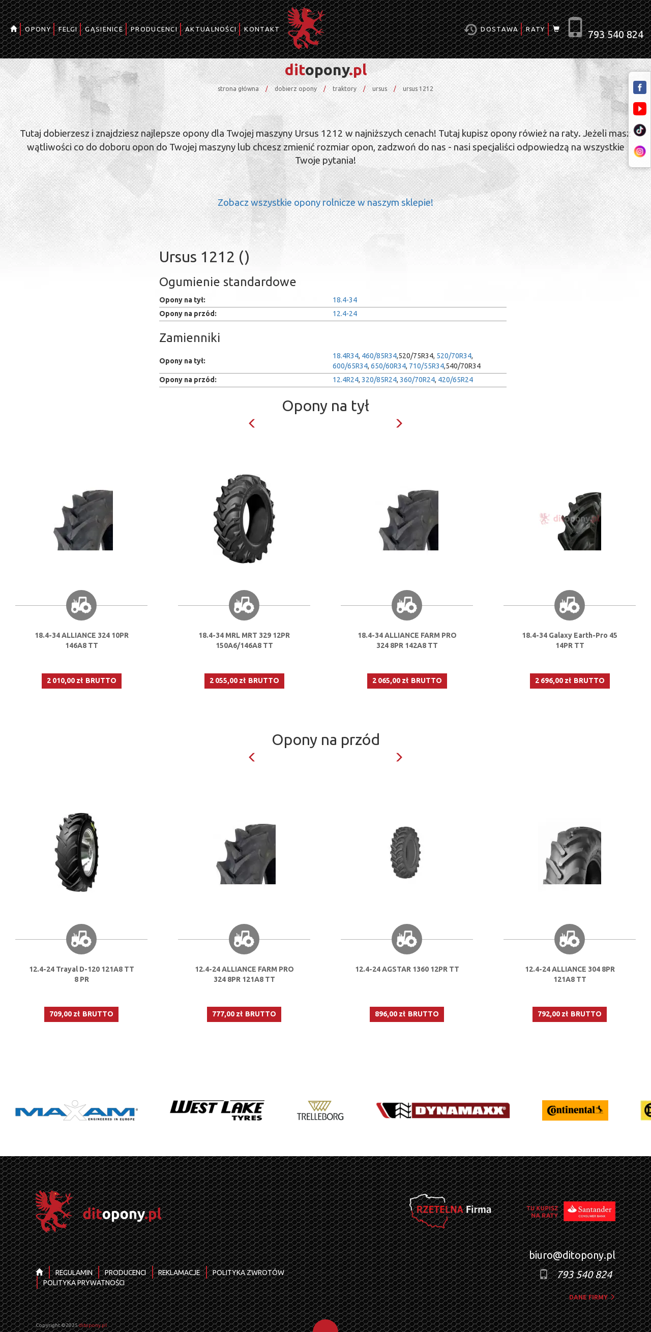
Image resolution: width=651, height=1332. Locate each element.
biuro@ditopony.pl (572, 1255)
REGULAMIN (74, 1272)
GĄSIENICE (104, 29)
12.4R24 (346, 380)
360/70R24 (417, 380)
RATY (535, 29)
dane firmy (592, 1297)
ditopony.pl (93, 1325)
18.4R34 (346, 356)
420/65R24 (455, 380)
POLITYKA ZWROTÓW (253, 1272)
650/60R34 (388, 366)
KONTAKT (262, 29)
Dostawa (491, 30)
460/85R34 (379, 356)
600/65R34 (350, 366)
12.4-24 (345, 313)
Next (399, 423)
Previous (252, 423)
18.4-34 (345, 300)
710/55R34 (426, 366)
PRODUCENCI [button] (154, 29)
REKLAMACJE (182, 1272)
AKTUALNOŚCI (210, 29)
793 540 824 (615, 34)
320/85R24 (379, 380)
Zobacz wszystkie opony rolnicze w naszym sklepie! (325, 202)
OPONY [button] (38, 29)
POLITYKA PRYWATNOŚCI (84, 1283)
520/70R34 (453, 356)
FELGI (68, 29)
